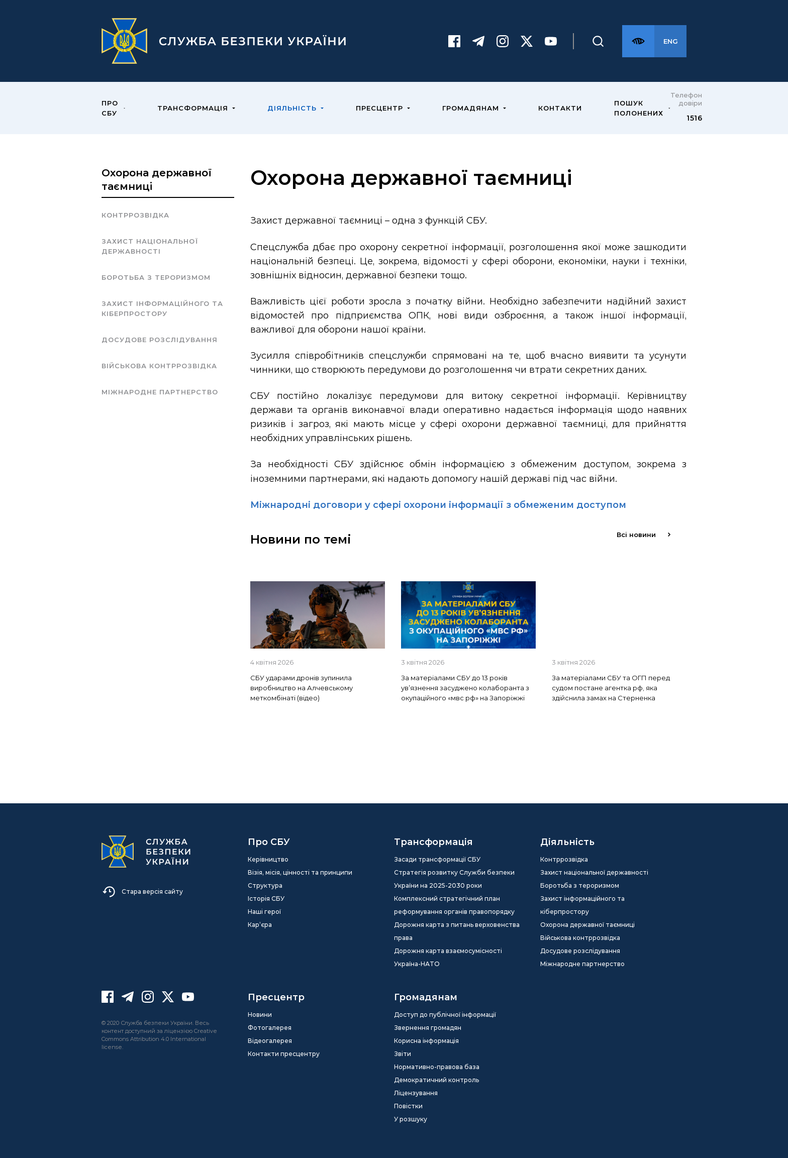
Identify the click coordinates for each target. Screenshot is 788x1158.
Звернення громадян (427, 1027)
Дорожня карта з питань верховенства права (457, 931)
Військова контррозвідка (159, 366)
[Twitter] (527, 41)
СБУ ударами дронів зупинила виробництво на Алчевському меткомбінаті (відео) (301, 688)
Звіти (402, 1054)
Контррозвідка (135, 215)
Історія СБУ (266, 898)
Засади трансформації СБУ (437, 859)
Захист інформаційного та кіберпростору (162, 308)
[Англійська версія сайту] (670, 41)
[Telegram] (478, 41)
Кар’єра (260, 924)
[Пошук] (598, 41)
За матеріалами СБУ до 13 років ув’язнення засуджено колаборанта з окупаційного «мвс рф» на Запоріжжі (465, 688)
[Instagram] (503, 41)
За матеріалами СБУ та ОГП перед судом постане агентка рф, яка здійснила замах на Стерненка (611, 688)
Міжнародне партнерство (160, 392)
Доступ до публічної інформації (445, 1014)
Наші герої (264, 911)
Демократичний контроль (436, 1080)
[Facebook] (454, 41)
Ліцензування (416, 1093)
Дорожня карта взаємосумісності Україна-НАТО (448, 957)
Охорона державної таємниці (587, 924)
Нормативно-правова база (436, 1067)
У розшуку (410, 1119)
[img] (317, 615)
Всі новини (643, 535)
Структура (265, 885)
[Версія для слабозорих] (638, 41)
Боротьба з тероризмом (156, 277)
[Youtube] (551, 41)
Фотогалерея (269, 1027)
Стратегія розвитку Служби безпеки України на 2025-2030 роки (454, 879)
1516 (694, 118)
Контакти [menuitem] (560, 108)
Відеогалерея (270, 1040)
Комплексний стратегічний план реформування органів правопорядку (454, 905)
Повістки (408, 1106)
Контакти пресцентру (284, 1054)
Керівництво (268, 859)
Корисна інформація (426, 1040)
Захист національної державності (150, 246)
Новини (260, 1014)
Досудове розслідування (160, 340)
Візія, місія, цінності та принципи (300, 872)
